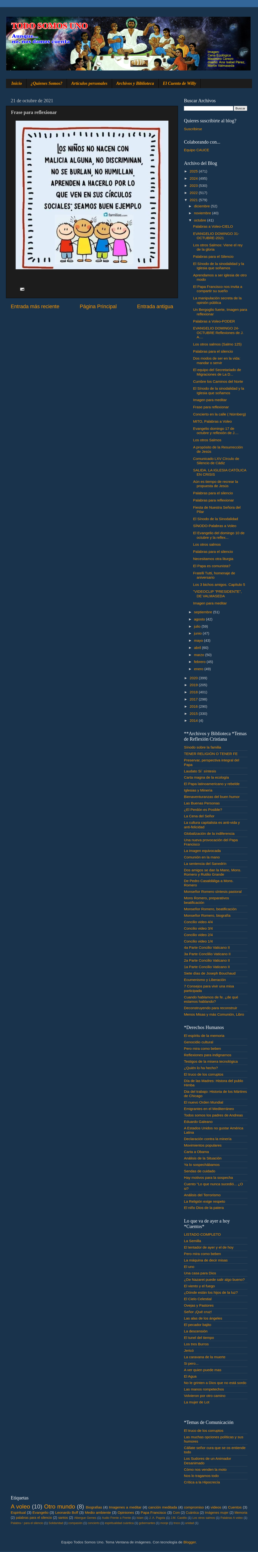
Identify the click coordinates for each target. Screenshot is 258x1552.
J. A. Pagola (157, 1518)
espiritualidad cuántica (119, 1523)
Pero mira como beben (202, 1048)
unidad (189, 1523)
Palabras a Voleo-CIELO (213, 226)
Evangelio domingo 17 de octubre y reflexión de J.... (215, 430)
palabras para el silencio (34, 1518)
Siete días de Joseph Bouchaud (210, 973)
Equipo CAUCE (196, 150)
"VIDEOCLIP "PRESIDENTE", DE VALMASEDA (217, 593)
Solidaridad (55, 1523)
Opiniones (126, 1512)
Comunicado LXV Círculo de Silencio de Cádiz (216, 461)
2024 (194, 178)
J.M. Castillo (179, 1518)
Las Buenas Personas (202, 803)
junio (198, 633)
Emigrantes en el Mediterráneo (209, 1109)
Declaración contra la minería (207, 1139)
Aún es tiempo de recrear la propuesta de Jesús (215, 484)
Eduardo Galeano (198, 1122)
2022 (194, 193)
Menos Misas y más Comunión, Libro (214, 1014)
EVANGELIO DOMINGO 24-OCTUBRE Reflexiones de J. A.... (218, 332)
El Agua (190, 1376)
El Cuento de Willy (179, 83)
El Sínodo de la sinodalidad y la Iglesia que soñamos (218, 266)
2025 (194, 171)
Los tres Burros (196, 1344)
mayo (199, 640)
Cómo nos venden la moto (205, 1469)
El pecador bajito (197, 1325)
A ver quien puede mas (202, 1370)
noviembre (203, 213)
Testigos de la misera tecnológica (211, 1061)
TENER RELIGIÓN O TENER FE (211, 754)
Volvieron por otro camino (204, 1396)
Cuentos (235, 1507)
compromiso (194, 1507)
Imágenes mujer (216, 1512)
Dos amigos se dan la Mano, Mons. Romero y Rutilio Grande (212, 872)
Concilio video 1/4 (198, 941)
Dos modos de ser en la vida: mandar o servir (216, 360)
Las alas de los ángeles (203, 1318)
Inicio (16, 83)
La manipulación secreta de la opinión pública (217, 300)
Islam (139, 1518)
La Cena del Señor (199, 816)
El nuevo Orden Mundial (203, 1102)
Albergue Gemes (85, 1518)
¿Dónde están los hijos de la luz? (211, 1292)
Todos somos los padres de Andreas (213, 1115)
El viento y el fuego (199, 1286)
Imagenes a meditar (125, 1507)
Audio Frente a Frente (116, 1518)
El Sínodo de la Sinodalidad (215, 519)
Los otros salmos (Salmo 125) (217, 344)
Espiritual (18, 1512)
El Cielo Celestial (198, 1299)
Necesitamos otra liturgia (213, 559)
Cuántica (192, 1512)
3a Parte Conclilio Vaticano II (207, 954)
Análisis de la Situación (202, 1158)
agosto (200, 619)
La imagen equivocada (202, 851)
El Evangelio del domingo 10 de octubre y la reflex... (218, 535)
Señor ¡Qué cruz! (198, 1312)
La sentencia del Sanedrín (205, 864)
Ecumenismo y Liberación (205, 980)
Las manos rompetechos (204, 1389)
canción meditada (162, 1507)
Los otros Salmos (207, 440)
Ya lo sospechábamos (202, 1165)
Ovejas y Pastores (199, 1305)
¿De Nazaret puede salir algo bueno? (214, 1279)
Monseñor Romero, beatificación (210, 909)
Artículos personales (89, 83)
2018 (194, 692)
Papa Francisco (153, 1512)
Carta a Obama (196, 1152)
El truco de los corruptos (203, 1074)
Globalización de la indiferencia (209, 833)
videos (216, 1507)
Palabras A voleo (231, 1518)
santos (63, 1518)
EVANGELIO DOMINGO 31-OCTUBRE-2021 (216, 236)
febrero (200, 662)
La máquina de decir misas (206, 1260)
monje (164, 1523)
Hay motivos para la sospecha (208, 1177)
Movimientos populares (202, 1145)
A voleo (20, 1506)
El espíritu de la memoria (204, 1036)
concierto (94, 1523)
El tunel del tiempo (199, 1338)
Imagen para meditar (210, 400)
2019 (194, 685)
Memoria (241, 1512)
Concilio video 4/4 (198, 922)
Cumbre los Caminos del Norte (218, 381)
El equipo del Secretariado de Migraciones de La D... (217, 372)
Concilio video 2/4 (198, 935)
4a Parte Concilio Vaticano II (207, 947)
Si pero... (191, 1363)
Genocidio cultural (198, 1042)
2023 (194, 185)
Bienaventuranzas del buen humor (212, 797)
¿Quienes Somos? (47, 83)
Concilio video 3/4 (198, 928)
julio (197, 626)
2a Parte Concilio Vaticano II (207, 960)
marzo (199, 655)
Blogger (189, 1542)
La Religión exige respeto (204, 1201)
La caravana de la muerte (204, 1357)
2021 (194, 200)
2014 (194, 720)
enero (199, 669)
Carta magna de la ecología (206, 777)
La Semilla (192, 1241)
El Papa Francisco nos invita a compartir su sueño (217, 289)
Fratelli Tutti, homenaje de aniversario (214, 575)
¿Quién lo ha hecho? (201, 1068)
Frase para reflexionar (211, 407)
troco (176, 1523)
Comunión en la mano (202, 857)
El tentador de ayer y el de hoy (209, 1247)
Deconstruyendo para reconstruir (210, 1008)
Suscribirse (193, 129)
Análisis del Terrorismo (202, 1195)
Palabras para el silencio (213, 351)
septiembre (203, 612)
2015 (194, 713)
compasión (75, 1523)
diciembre (202, 206)
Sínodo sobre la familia (202, 747)
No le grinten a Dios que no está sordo (215, 1383)
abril (198, 648)
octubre (200, 220)
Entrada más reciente (35, 306)
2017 (194, 699)
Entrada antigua (155, 306)
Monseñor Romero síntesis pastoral (213, 891)
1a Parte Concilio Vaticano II (207, 967)
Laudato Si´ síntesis (200, 771)
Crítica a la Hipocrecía (202, 1482)
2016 (194, 706)
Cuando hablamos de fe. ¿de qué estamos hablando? (211, 999)
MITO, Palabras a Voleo (212, 421)
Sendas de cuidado (199, 1171)
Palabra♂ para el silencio (27, 1523)
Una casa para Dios (200, 1273)
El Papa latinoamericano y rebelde (212, 784)
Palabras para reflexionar (213, 500)
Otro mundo (59, 1506)
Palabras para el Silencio (213, 256)
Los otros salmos (207, 544)
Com (176, 1512)
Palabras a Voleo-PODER (214, 321)
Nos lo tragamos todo (201, 1476)
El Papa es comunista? (211, 566)
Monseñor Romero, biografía (207, 915)
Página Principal (98, 306)
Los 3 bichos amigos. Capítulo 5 (219, 584)
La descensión (196, 1331)
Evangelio (40, 1512)
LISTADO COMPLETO (202, 1234)
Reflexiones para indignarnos (207, 1055)
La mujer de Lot (196, 1402)
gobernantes (147, 1523)
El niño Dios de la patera (204, 1208)
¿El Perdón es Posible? (203, 810)
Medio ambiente (98, 1512)
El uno (189, 1267)
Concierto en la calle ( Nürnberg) (219, 414)
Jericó (189, 1350)
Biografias (94, 1507)
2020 (194, 678)
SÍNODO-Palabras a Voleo (214, 526)
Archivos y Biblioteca (135, 83)
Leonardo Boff (66, 1512)
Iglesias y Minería (198, 790)
